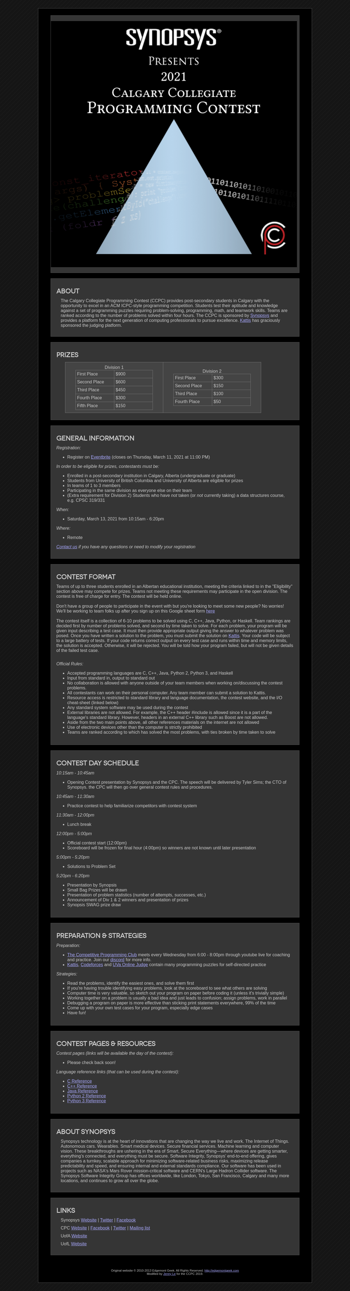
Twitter (106, 1220)
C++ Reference (82, 1086)
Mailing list (140, 1228)
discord (117, 959)
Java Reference (82, 1091)
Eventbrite (100, 457)
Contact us (66, 546)
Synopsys (259, 315)
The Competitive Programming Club (102, 954)
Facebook (126, 1220)
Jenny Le (169, 1273)
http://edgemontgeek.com (222, 1270)
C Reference (79, 1081)
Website (89, 1220)
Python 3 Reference (86, 1100)
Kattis (245, 320)
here (210, 611)
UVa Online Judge (130, 964)
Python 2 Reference (86, 1096)
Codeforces (92, 964)
